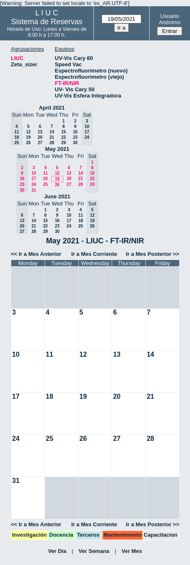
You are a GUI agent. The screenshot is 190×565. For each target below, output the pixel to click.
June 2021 (57, 196)
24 (33, 184)
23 (75, 137)
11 (45, 173)
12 (28, 132)
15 (63, 132)
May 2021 (57, 149)
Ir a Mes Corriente (94, 254)
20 (40, 137)
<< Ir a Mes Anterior (36, 254)
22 (63, 137)
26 (28, 142)
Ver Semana (94, 551)
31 (33, 190)
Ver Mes (132, 551)
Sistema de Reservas (46, 22)
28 (52, 142)
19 (28, 137)
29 (63, 142)
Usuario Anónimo (169, 19)
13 (40, 132)
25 (45, 184)
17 (33, 178)
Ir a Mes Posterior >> (152, 254)
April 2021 (52, 108)
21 (52, 137)
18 (45, 178)
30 (75, 142)
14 (52, 132)
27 (40, 142)
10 (33, 173)
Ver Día (57, 551)
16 (75, 132)
